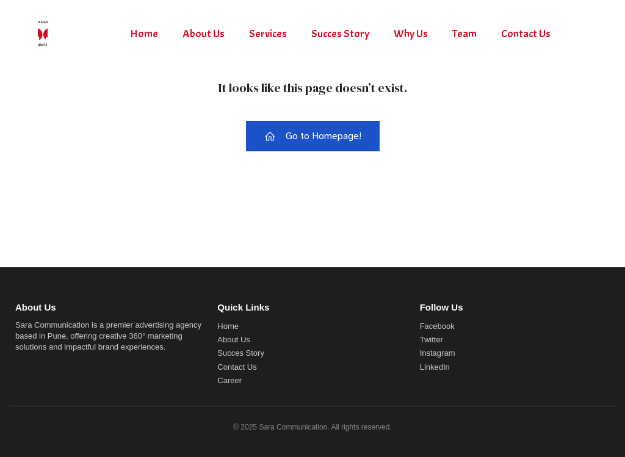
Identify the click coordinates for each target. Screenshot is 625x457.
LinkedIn (435, 367)
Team (464, 34)
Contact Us (526, 34)
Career (229, 380)
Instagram (437, 353)
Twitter (431, 339)
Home (144, 34)
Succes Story (340, 34)
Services (268, 34)
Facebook (437, 326)
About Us (203, 34)
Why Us (411, 34)
